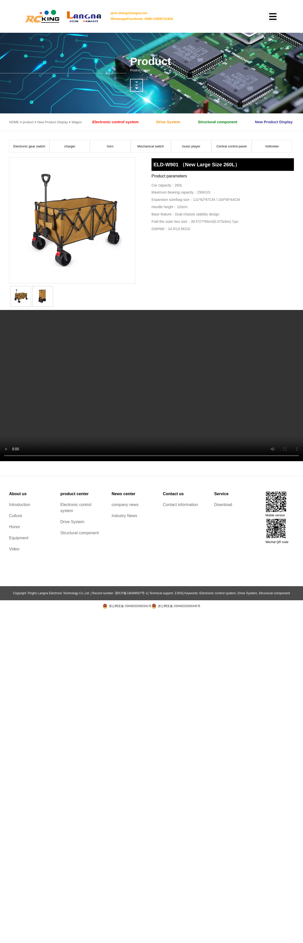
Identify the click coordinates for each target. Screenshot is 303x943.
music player (191, 146)
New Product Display (52, 122)
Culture (15, 516)
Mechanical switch (150, 146)
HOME (14, 122)
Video (14, 549)
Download (223, 504)
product (28, 122)
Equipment (19, 538)
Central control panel (231, 146)
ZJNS (178, 593)
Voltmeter (272, 146)
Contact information (180, 504)
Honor (14, 527)
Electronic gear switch (29, 146)
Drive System (168, 122)
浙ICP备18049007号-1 (131, 593)
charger (69, 146)
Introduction (19, 504)
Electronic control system (115, 122)
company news (125, 504)
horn (110, 146)
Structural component (217, 122)
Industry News (124, 516)
